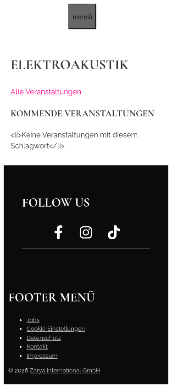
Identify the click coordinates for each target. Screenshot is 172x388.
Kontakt (37, 346)
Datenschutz (44, 337)
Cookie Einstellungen (56, 328)
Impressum (42, 355)
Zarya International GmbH (65, 370)
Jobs (33, 320)
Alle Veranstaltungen (46, 91)
